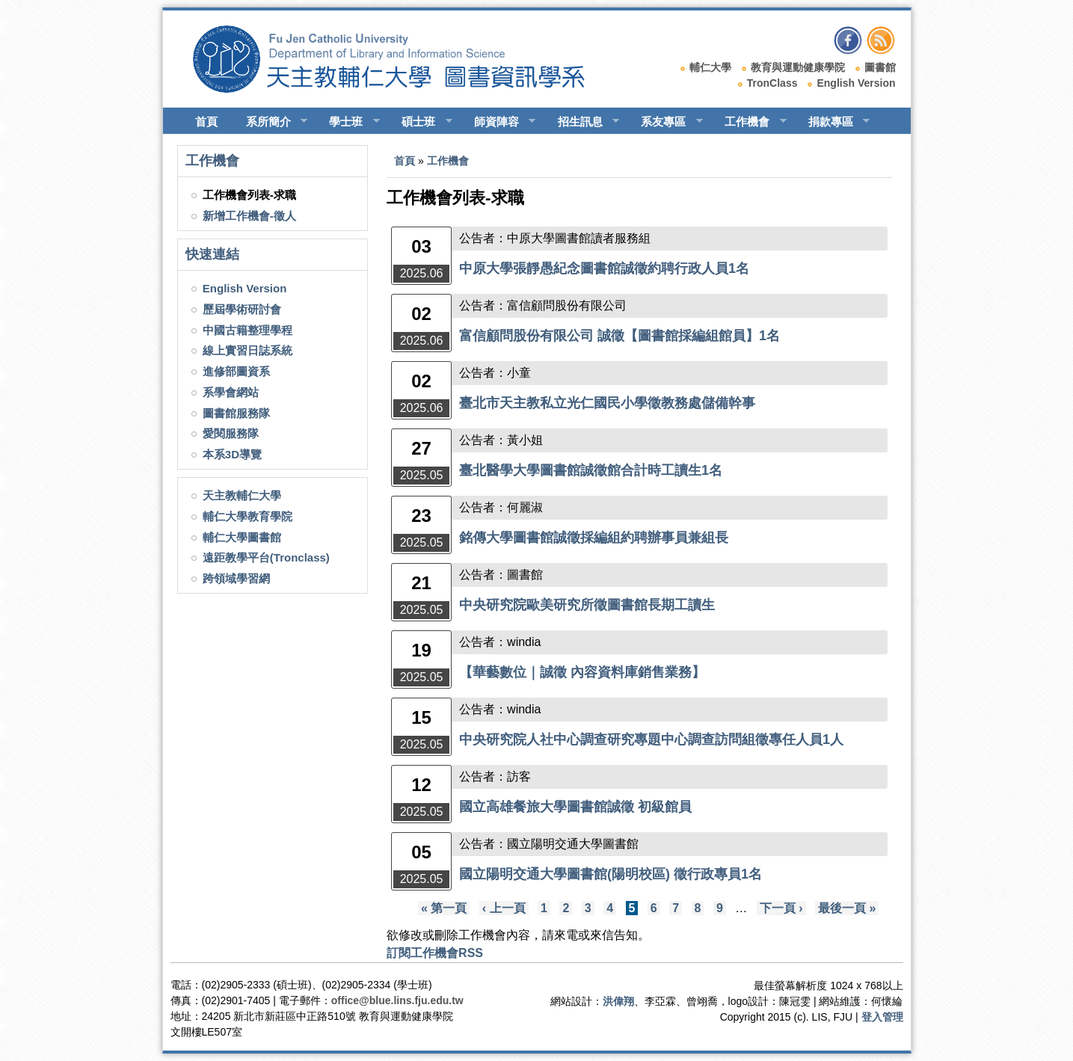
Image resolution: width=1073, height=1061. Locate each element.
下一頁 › (781, 908)
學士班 (348, 122)
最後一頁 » (847, 908)
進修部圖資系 (236, 371)
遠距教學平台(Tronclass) (266, 557)
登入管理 (882, 1017)
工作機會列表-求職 (249, 194)
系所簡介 (270, 122)
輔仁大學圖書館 (242, 537)
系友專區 (665, 122)
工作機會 (749, 122)
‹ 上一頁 (504, 908)
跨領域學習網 (236, 578)
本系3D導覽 (232, 454)
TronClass (772, 83)
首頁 (206, 121)
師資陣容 (498, 122)
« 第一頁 (444, 908)
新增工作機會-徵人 (249, 215)
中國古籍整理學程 (247, 330)
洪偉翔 (618, 1001)
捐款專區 (832, 122)
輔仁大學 (710, 67)
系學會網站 (231, 392)
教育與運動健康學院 (798, 67)
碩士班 (420, 122)
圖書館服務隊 (236, 413)
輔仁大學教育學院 (247, 516)
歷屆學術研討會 (242, 309)
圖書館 (880, 67)
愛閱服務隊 (231, 433)
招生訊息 (582, 122)
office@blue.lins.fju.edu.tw (397, 1000)
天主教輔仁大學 (242, 495)
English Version (856, 83)
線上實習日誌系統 (247, 350)
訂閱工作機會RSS (435, 953)
